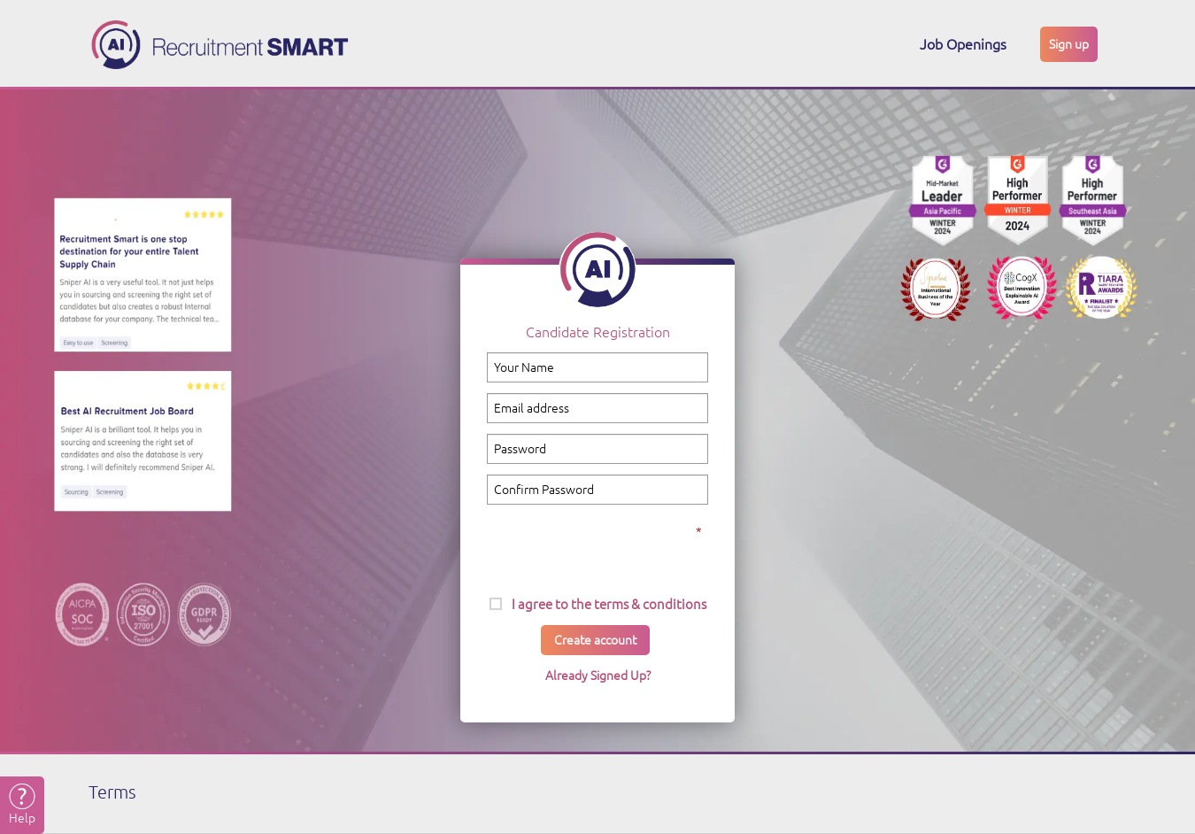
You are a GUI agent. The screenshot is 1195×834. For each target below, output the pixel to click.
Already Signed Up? (598, 675)
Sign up (1069, 44)
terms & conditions (650, 604)
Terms (112, 792)
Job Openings (963, 44)
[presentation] (597, 542)
